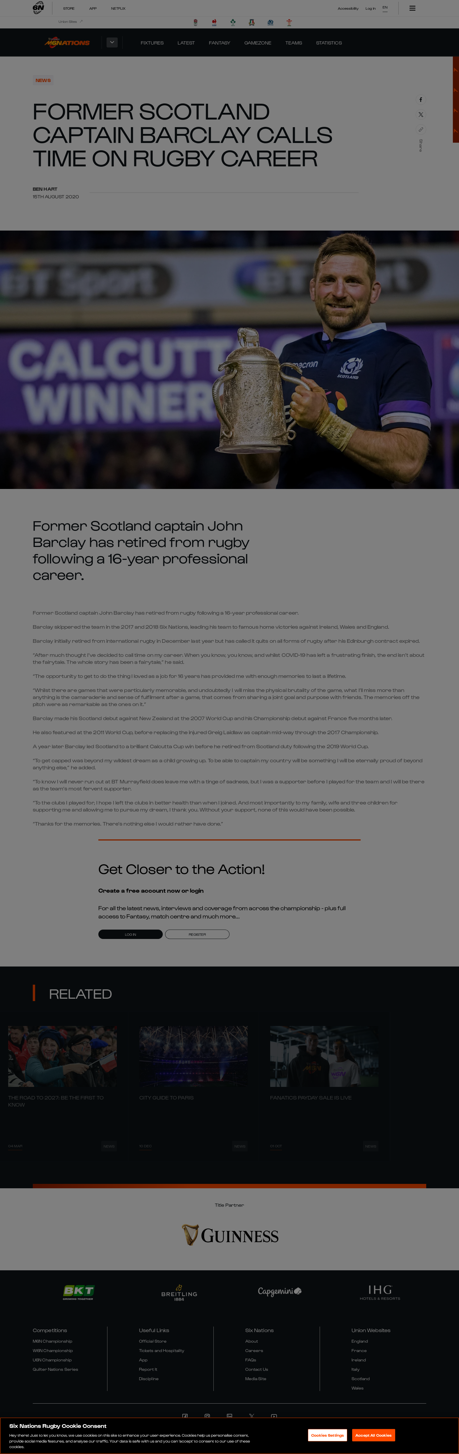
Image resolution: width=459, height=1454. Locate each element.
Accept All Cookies (373, 1447)
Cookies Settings (327, 1447)
